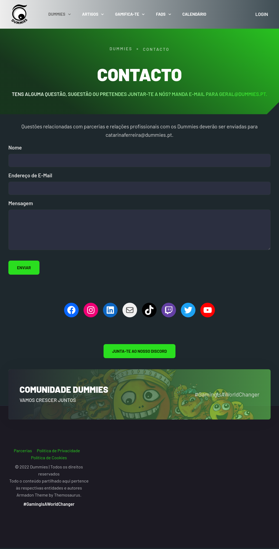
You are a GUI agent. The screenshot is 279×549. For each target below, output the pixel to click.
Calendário (197, 15)
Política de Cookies (49, 459)
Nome (15, 150)
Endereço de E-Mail (30, 177)
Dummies (59, 15)
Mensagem (20, 205)
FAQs (163, 15)
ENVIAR (24, 269)
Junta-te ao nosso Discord (139, 353)
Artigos (92, 15)
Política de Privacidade (58, 452)
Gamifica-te (129, 15)
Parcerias (23, 452)
